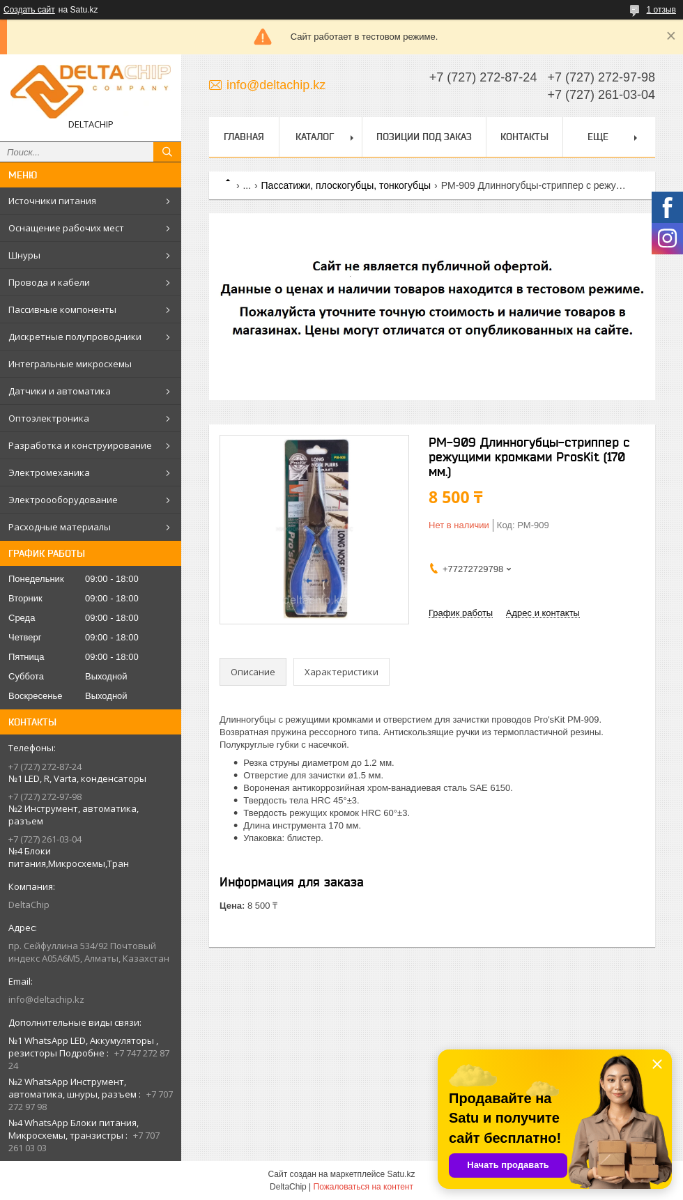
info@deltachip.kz (46, 999)
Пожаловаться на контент (363, 1187)
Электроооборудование (63, 499)
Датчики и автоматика (59, 391)
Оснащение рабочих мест (66, 228)
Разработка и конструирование (80, 445)
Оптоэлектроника (48, 418)
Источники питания (52, 200)
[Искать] (167, 151)
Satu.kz (401, 1174)
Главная (244, 136)
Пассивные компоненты (62, 309)
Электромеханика (49, 472)
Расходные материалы (59, 527)
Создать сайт (29, 10)
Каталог (315, 136)
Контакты (524, 136)
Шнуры (24, 255)
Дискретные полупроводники (74, 336)
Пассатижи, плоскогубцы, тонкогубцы (346, 185)
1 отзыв (661, 10)
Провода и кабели (49, 282)
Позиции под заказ (424, 136)
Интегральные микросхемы (70, 363)
